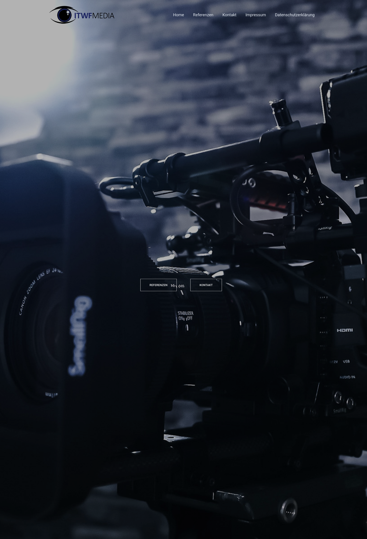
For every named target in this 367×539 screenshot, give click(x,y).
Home (178, 14)
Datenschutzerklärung (295, 14)
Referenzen (203, 14)
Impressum (255, 14)
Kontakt (229, 14)
